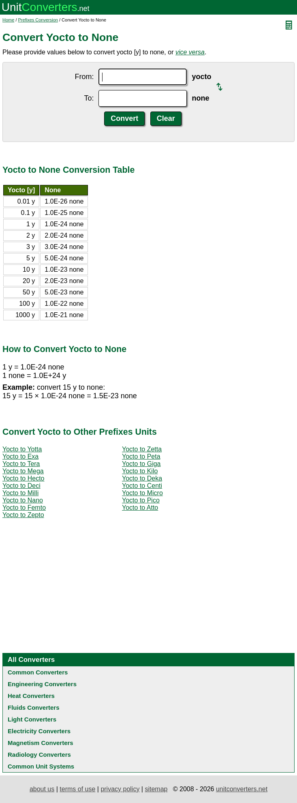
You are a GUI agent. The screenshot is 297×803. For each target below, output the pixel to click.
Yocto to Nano (22, 500)
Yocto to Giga (141, 463)
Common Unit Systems (41, 766)
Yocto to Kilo (140, 471)
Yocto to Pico (141, 500)
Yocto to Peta (141, 456)
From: (84, 77)
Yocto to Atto (140, 507)
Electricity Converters (39, 731)
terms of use (77, 789)
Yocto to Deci (21, 485)
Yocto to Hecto (23, 478)
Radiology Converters (39, 754)
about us (42, 789)
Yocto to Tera (21, 463)
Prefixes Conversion (38, 19)
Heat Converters (31, 695)
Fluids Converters (34, 707)
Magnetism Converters (40, 742)
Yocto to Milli (20, 493)
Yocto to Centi (142, 485)
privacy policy (119, 789)
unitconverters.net (241, 789)
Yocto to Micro (142, 493)
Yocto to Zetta (142, 449)
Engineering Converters (42, 684)
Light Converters (32, 719)
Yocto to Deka (142, 478)
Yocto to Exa (20, 456)
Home (8, 19)
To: (89, 98)
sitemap (156, 789)
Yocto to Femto (24, 507)
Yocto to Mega (23, 471)
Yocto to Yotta (22, 449)
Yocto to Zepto (23, 514)
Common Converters (38, 672)
